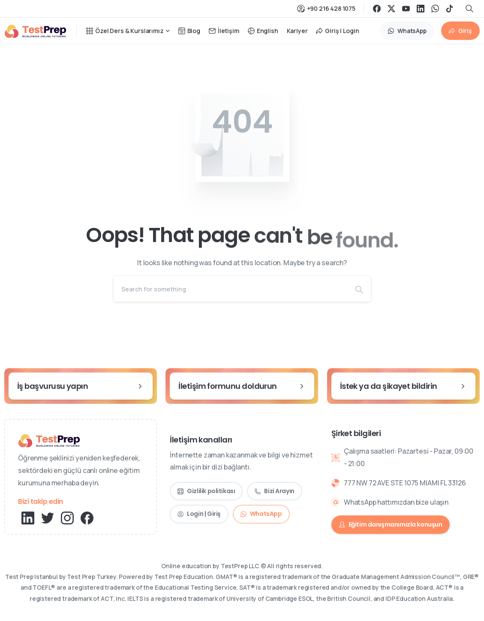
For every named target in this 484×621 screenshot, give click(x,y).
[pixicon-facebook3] (87, 517)
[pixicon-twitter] (47, 517)
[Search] (231, 289)
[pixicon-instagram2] (67, 517)
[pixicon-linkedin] (28, 517)
